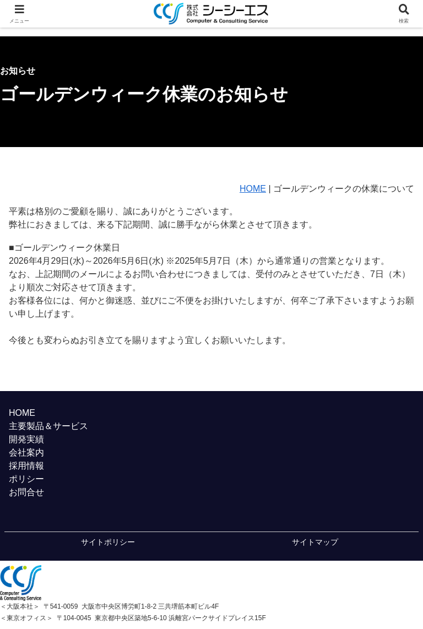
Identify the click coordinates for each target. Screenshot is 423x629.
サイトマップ (315, 542)
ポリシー (26, 479)
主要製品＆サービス (48, 426)
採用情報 (26, 465)
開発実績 (26, 439)
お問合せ (26, 492)
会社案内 (26, 452)
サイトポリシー (108, 542)
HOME (253, 188)
